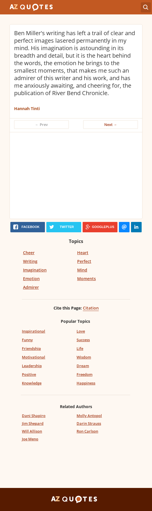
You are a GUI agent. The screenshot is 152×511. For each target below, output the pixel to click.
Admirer (31, 287)
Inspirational (33, 331)
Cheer (29, 252)
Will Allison (32, 431)
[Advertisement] (77, 175)
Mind (82, 270)
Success (83, 339)
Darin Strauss (89, 423)
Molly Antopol (89, 415)
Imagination (35, 270)
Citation (91, 308)
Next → (110, 124)
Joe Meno (30, 439)
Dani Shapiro (33, 415)
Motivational (33, 357)
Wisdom (84, 357)
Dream (83, 365)
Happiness (86, 383)
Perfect (84, 261)
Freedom (84, 374)
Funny (27, 339)
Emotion (31, 278)
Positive (29, 374)
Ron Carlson (87, 431)
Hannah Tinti (27, 108)
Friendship (31, 348)
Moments (86, 278)
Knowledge (31, 383)
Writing (30, 261)
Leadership (32, 365)
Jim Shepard (32, 423)
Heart (82, 252)
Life (80, 348)
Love (81, 331)
